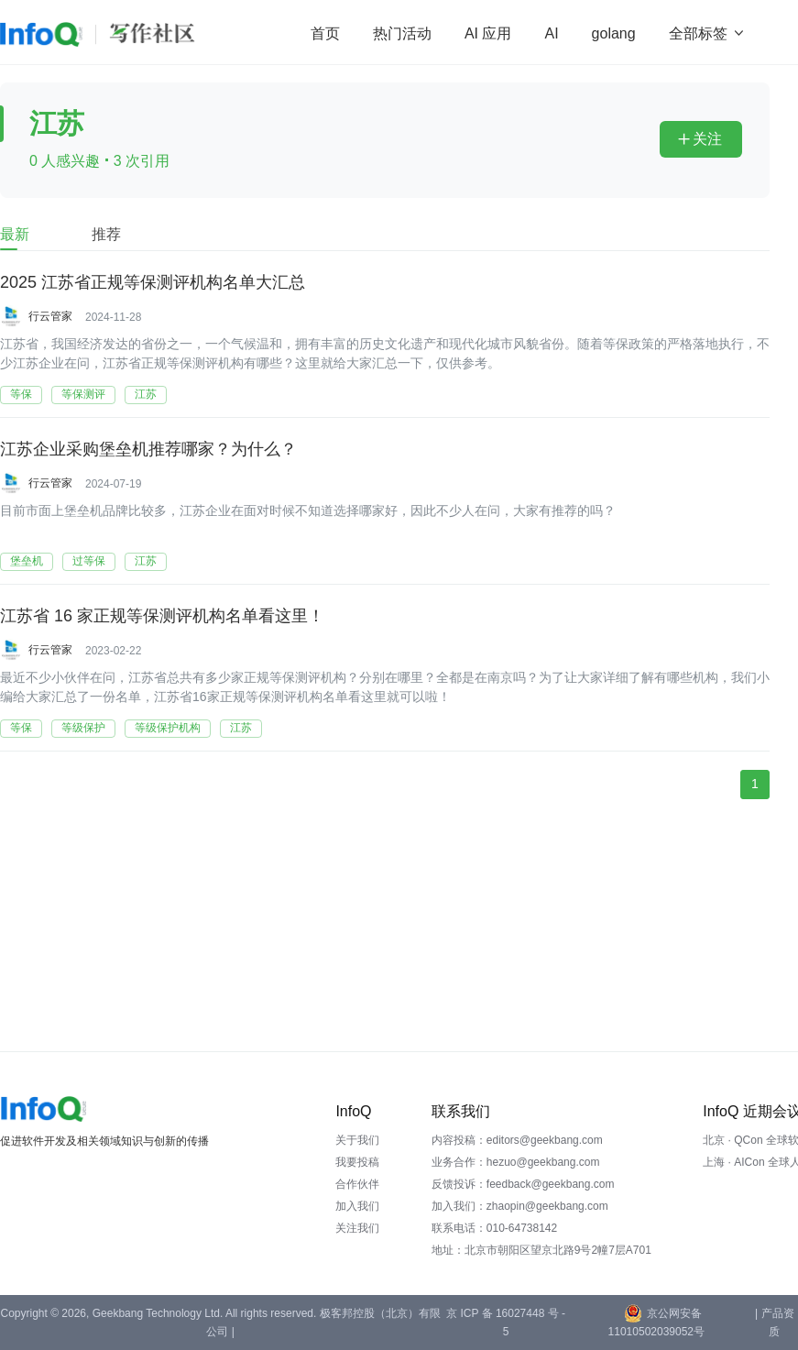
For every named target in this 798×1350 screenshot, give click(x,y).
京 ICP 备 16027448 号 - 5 (505, 1322)
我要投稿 (357, 1162)
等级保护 (83, 727)
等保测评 (83, 394)
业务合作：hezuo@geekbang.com (516, 1162)
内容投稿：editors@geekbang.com (517, 1140)
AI (551, 33)
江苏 (146, 394)
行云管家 (50, 316)
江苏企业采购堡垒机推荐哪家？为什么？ (148, 449)
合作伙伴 (357, 1184)
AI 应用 (488, 33)
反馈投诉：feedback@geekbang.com (523, 1184)
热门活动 (402, 33)
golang (614, 33)
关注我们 (357, 1228)
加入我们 (357, 1206)
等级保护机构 (168, 727)
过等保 (88, 560)
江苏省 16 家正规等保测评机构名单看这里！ (162, 616)
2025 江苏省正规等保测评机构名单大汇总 (152, 282)
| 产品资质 (774, 1322)
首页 (325, 33)
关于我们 (357, 1140)
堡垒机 (26, 560)
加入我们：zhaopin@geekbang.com (520, 1206)
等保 (21, 394)
